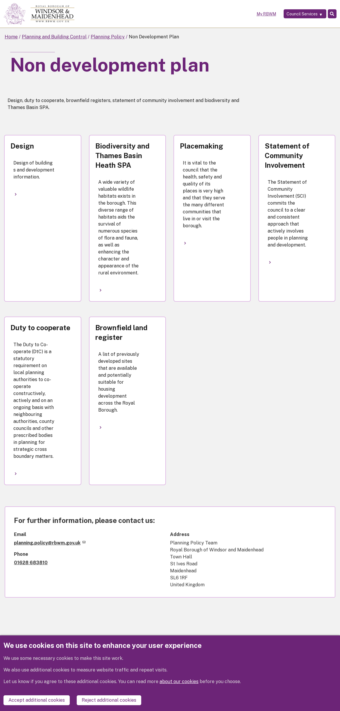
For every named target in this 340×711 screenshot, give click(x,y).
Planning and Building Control (54, 37)
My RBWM (256, 14)
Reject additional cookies (109, 700)
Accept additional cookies (36, 700)
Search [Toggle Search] (329, 14)
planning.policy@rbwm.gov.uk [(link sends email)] (49, 543)
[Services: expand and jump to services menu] (296, 14)
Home (11, 37)
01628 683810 (31, 562)
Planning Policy (108, 37)
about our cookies (179, 686)
